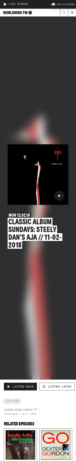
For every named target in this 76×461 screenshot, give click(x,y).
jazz (8, 401)
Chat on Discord (63, 4)
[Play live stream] (5, 4)
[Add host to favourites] (35, 409)
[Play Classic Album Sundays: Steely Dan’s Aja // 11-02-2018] (59, 196)
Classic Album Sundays (18, 409)
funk (16, 401)
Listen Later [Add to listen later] (57, 386)
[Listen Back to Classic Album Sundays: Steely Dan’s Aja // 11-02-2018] (20, 386)
